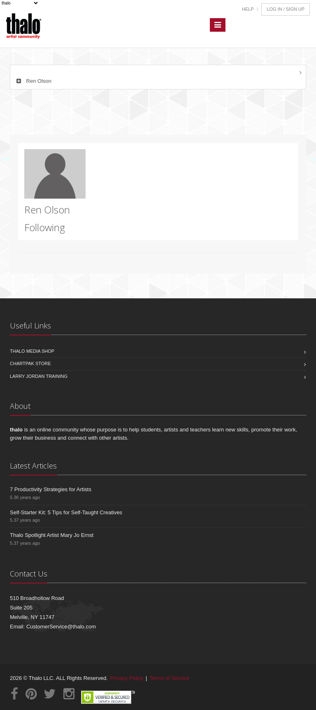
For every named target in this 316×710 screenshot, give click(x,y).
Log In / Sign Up (285, 9)
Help (248, 9)
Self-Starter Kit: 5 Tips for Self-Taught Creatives (66, 512)
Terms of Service (169, 678)
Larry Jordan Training (38, 376)
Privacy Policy (127, 678)
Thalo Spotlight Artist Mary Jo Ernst (51, 535)
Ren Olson (32, 81)
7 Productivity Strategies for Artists (50, 489)
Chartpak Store (30, 363)
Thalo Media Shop (32, 351)
